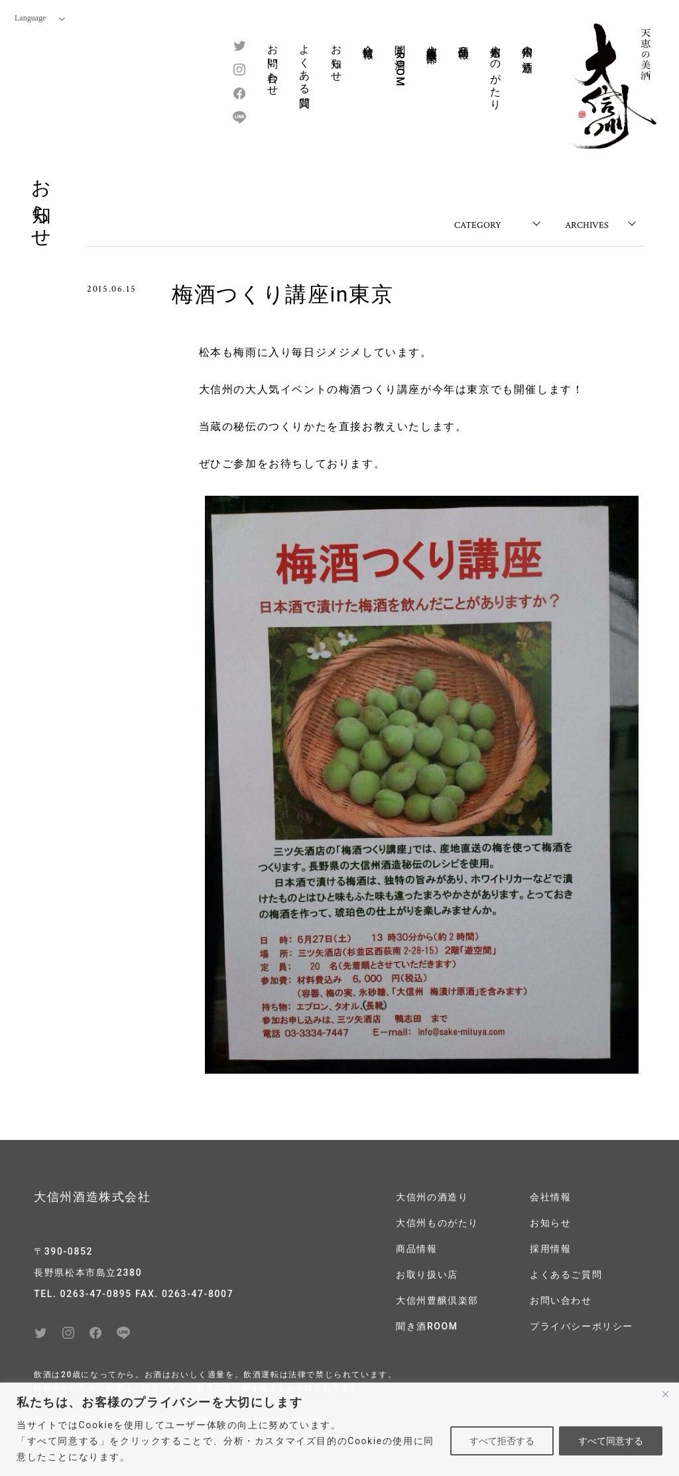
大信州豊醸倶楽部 (432, 41)
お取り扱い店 (427, 1274)
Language (40, 18)
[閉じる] (665, 1394)
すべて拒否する (501, 1441)
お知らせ (336, 57)
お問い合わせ (273, 64)
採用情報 (550, 1248)
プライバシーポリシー (581, 1326)
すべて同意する (610, 1441)
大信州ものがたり (495, 71)
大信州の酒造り (527, 52)
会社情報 (368, 39)
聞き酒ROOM (400, 62)
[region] (339, 1429)
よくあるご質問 (566, 1274)
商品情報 (464, 39)
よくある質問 (304, 64)
